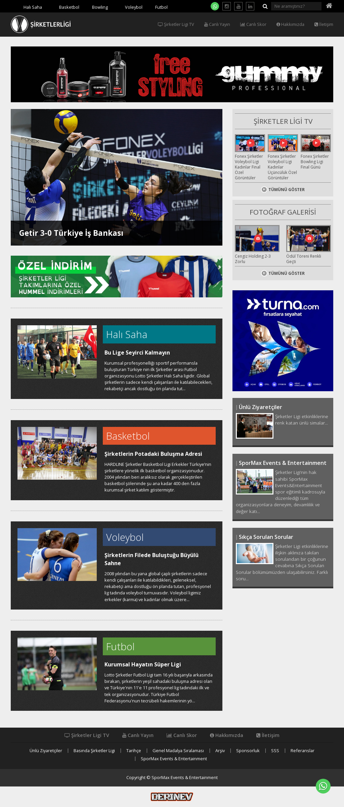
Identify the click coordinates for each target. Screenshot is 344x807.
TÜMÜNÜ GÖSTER (283, 189)
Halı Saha (33, 7)
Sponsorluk (248, 751)
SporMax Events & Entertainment (174, 759)
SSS (275, 751)
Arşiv (220, 751)
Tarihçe (133, 751)
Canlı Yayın (217, 24)
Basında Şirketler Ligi (94, 751)
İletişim (323, 24)
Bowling (100, 7)
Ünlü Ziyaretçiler (46, 751)
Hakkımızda (290, 24)
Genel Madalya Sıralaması (178, 751)
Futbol (161, 7)
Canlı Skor (253, 24)
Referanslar (302, 751)
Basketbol (69, 7)
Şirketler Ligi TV (176, 24)
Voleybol (133, 7)
